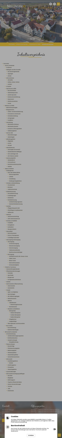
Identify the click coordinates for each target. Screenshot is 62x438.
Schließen (31, 435)
